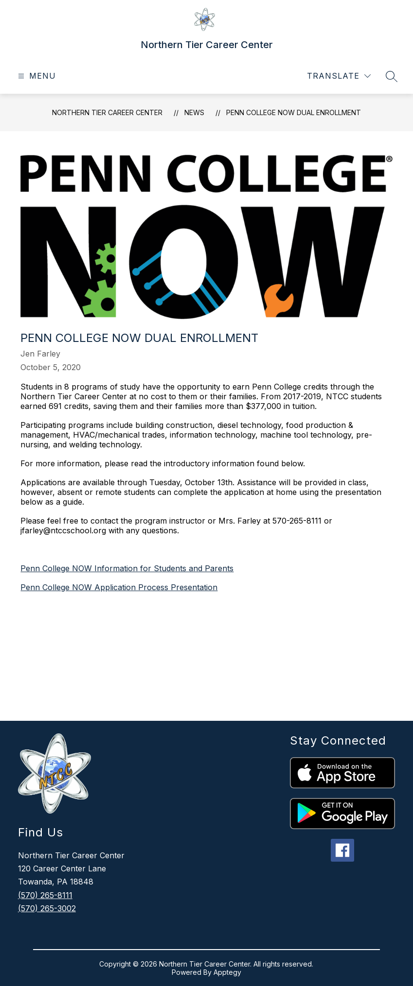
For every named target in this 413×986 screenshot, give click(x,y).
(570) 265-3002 (47, 908)
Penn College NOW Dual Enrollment (293, 112)
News (194, 112)
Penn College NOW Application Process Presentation (118, 587)
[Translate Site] (339, 76)
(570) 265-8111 (45, 895)
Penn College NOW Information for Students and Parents (126, 568)
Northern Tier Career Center (107, 112)
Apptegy (227, 972)
